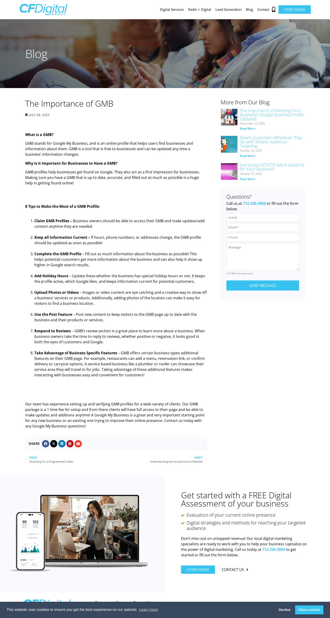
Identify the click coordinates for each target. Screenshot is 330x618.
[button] (274, 9)
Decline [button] (284, 610)
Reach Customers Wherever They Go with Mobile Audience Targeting (271, 142)
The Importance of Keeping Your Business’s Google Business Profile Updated (272, 115)
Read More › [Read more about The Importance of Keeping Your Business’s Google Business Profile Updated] (248, 128)
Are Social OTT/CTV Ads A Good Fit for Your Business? (272, 167)
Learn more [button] (148, 610)
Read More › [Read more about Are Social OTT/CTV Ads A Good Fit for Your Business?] (248, 179)
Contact (263, 9)
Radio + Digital (199, 9)
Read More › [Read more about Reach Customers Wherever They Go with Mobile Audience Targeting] (248, 156)
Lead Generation (228, 9)
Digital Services (172, 9)
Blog (249, 9)
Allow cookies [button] (309, 610)
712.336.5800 (254, 203)
